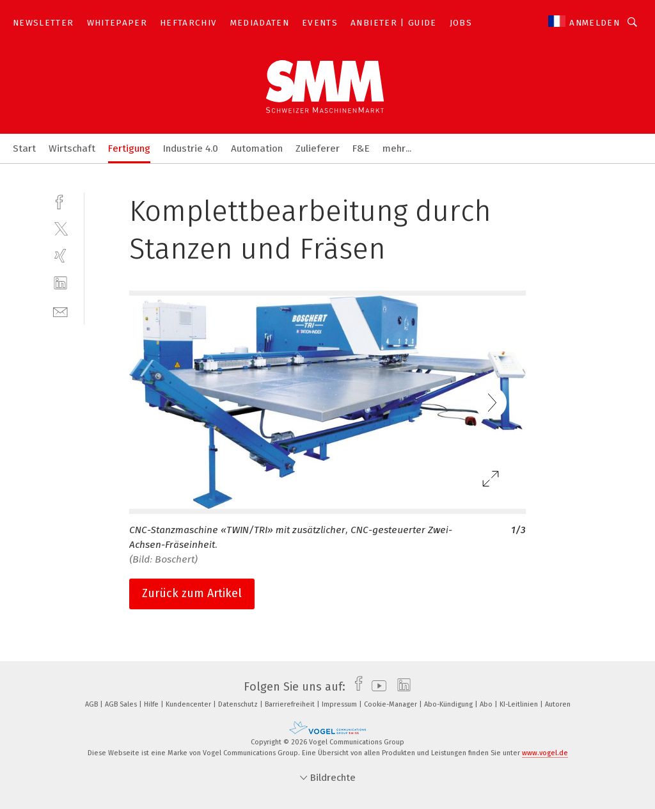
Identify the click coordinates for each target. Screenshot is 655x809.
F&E (361, 148)
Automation (257, 148)
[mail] (60, 311)
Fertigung (129, 148)
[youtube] (375, 687)
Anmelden (594, 22)
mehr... (397, 148)
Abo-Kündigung (449, 704)
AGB (92, 704)
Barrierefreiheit (291, 704)
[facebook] (60, 201)
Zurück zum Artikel (192, 593)
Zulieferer (318, 148)
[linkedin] (60, 283)
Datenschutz (239, 704)
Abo (487, 704)
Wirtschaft (72, 148)
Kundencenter (189, 704)
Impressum (340, 704)
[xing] (60, 256)
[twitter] (60, 228)
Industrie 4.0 (190, 148)
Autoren (558, 704)
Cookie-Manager (391, 704)
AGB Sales (122, 704)
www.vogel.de (545, 753)
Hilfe (152, 704)
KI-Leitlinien (520, 704)
